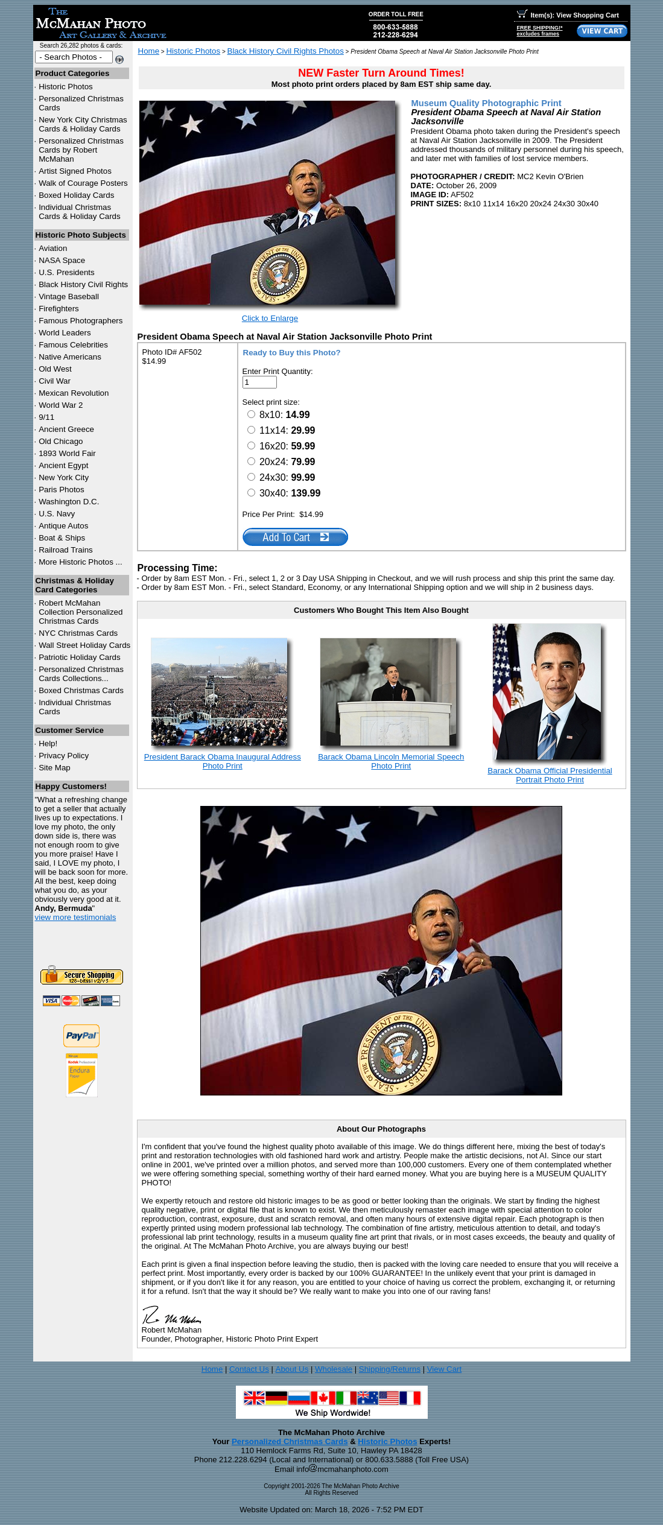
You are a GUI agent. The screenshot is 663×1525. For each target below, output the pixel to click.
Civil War (55, 380)
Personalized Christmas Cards (290, 1441)
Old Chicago (61, 441)
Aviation (53, 248)
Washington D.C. (69, 501)
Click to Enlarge (270, 318)
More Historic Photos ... (80, 561)
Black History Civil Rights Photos (285, 50)
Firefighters (59, 308)
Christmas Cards (78, 633)
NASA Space (62, 260)
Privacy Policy (64, 755)
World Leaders (64, 332)
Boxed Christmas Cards (81, 690)
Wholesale (333, 1369)
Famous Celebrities (73, 344)
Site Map (55, 767)
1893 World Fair (67, 453)
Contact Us (249, 1369)
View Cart (444, 1369)
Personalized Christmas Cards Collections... (81, 674)
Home (149, 50)
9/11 (46, 417)
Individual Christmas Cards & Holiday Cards (80, 212)
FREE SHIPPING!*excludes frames (540, 31)
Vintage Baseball (69, 296)
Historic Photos (66, 86)
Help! (48, 743)
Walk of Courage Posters (83, 183)
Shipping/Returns (389, 1369)
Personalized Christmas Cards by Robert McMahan (81, 149)
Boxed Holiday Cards (76, 195)
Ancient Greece (66, 429)
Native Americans (70, 356)
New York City (64, 477)
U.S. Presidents (67, 272)
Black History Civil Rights (83, 284)
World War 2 (61, 405)
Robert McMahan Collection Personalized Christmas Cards (80, 612)
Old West (55, 368)
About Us (292, 1369)
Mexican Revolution (74, 393)
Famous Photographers (80, 320)
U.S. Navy (57, 513)
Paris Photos (61, 489)
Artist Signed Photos (75, 171)
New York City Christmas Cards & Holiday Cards (83, 124)
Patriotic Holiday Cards (80, 657)
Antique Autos (63, 525)
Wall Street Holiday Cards (84, 645)
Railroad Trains (66, 549)
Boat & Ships (62, 537)
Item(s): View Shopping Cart (568, 15)
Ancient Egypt (63, 465)
